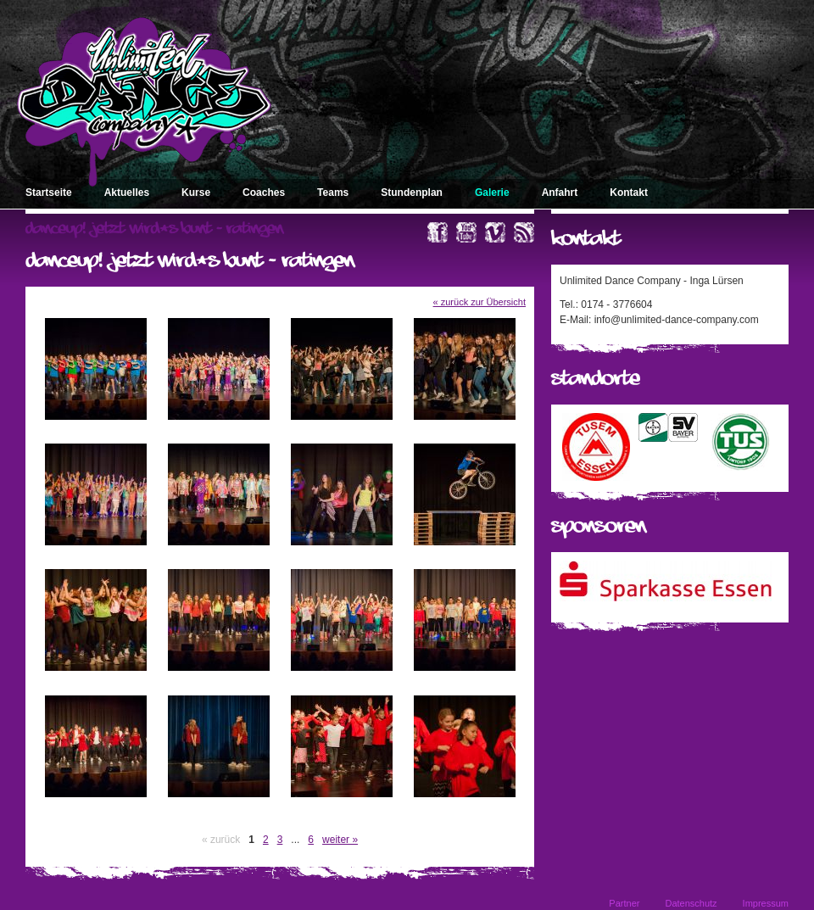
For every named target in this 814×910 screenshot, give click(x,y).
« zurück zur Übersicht (479, 302)
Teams (332, 192)
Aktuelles (126, 192)
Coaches (264, 192)
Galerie (492, 192)
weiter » (340, 840)
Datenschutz (690, 903)
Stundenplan (412, 192)
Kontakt (629, 192)
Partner (624, 903)
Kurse (195, 192)
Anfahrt (560, 192)
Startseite (48, 192)
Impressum (766, 903)
